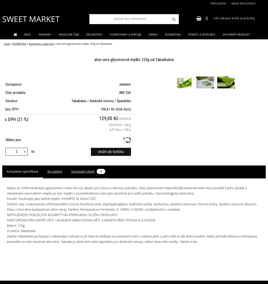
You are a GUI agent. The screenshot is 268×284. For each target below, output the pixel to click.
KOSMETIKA (173, 34)
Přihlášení (218, 3)
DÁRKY (153, 34)
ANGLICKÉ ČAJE (69, 34)
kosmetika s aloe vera (41, 43)
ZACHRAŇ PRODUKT (236, 34)
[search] (173, 19)
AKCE (28, 34)
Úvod (7, 43)
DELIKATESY (94, 34)
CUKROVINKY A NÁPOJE (126, 34)
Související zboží (88, 171)
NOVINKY (45, 34)
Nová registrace (244, 3)
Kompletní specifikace (23, 171)
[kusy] (16, 152)
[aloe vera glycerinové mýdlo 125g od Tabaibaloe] (184, 74)
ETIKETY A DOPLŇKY (201, 34)
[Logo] (31, 19)
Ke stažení (54, 171)
